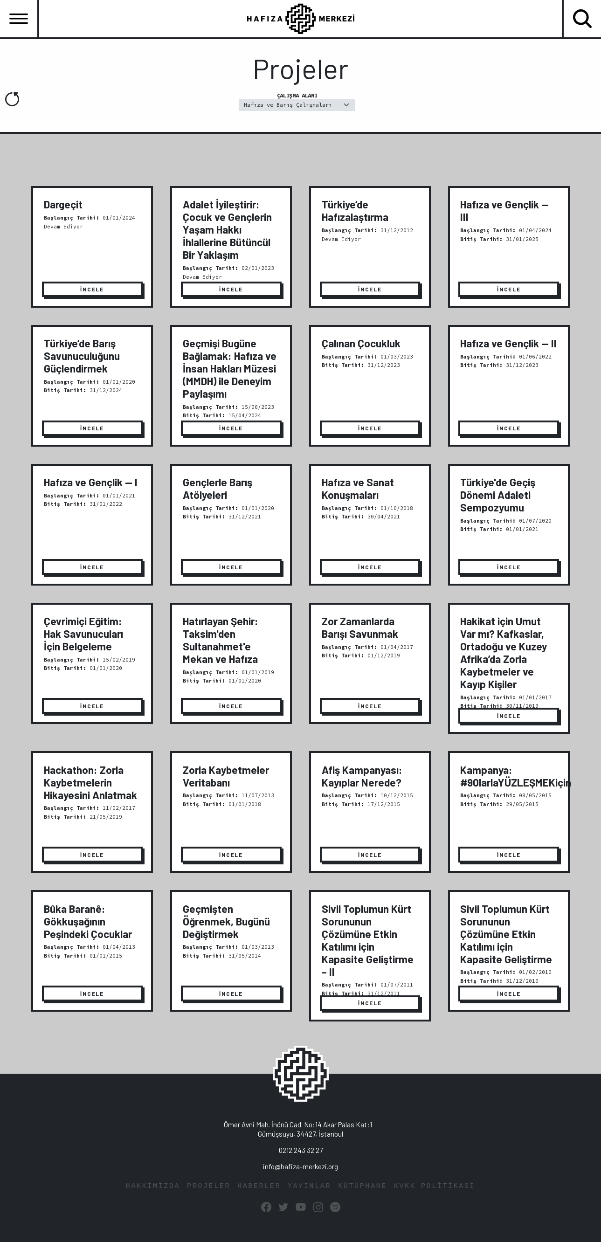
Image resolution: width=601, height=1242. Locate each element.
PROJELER (208, 1186)
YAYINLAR (309, 1186)
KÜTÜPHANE (362, 1186)
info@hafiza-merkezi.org (300, 1166)
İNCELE (92, 289)
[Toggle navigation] (18, 18)
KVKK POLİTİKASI (434, 1186)
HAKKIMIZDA (153, 1186)
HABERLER (259, 1186)
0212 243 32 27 (301, 1150)
